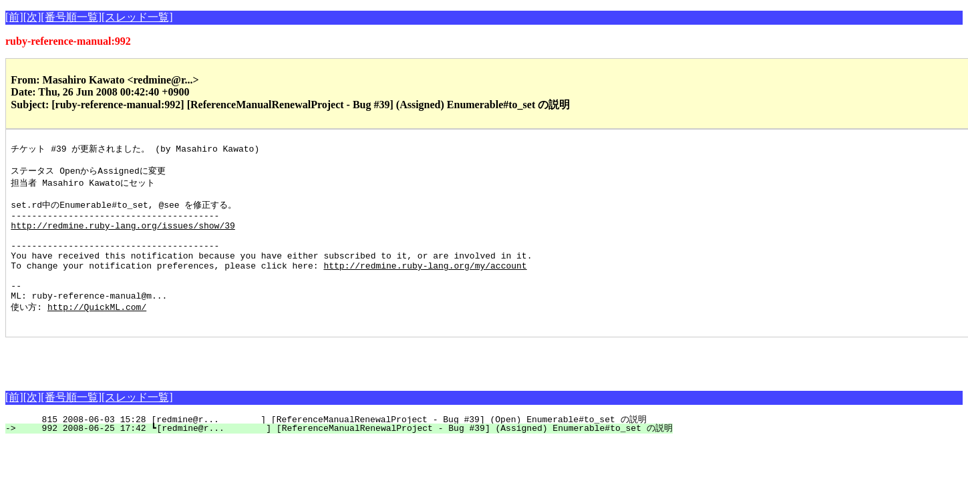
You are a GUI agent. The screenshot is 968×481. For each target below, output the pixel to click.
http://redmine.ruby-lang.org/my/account (424, 284)
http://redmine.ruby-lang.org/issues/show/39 (122, 236)
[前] (14, 17)
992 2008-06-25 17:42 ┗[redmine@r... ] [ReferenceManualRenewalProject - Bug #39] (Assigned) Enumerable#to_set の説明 (346, 456)
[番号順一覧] (71, 17)
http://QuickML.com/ (96, 332)
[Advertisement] (161, 385)
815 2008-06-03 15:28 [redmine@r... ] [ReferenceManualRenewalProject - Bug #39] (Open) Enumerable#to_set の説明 (333, 447)
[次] (32, 17)
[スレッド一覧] (137, 17)
